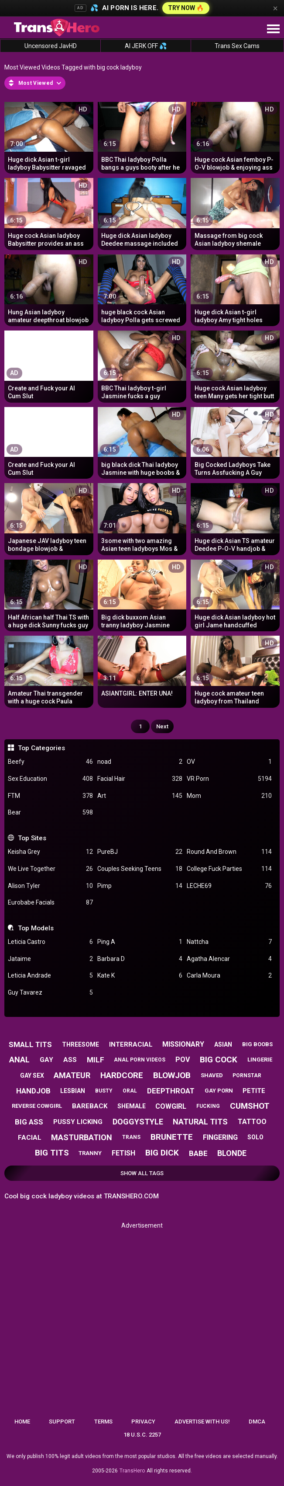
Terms (103, 1421)
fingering (220, 1137)
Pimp (139, 886)
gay (46, 1060)
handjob (33, 1090)
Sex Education (50, 779)
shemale (131, 1106)
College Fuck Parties (229, 869)
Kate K (139, 975)
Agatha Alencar (229, 959)
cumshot (250, 1106)
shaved (212, 1075)
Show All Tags (142, 1173)
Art (139, 796)
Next (162, 726)
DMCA (257, 1421)
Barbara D (139, 959)
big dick (162, 1153)
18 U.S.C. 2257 (142, 1434)
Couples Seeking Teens (139, 869)
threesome (80, 1044)
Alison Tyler (50, 886)
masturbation (81, 1137)
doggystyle (138, 1121)
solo (255, 1137)
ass (70, 1060)
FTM (50, 796)
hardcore (121, 1075)
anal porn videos (139, 1060)
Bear (50, 812)
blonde (231, 1153)
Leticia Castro (50, 942)
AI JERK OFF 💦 (146, 45)
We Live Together (50, 869)
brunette (172, 1137)
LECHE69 (229, 886)
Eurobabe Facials (50, 902)
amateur (72, 1075)
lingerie (259, 1059)
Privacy (143, 1421)
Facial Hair (139, 779)
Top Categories (41, 748)
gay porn (219, 1090)
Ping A (139, 942)
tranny (90, 1153)
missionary (183, 1044)
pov (182, 1059)
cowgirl (170, 1106)
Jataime (50, 959)
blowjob (172, 1075)
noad (139, 762)
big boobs (257, 1044)
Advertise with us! (202, 1421)
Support (62, 1421)
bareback (89, 1106)
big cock (218, 1059)
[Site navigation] (273, 29)
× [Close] (275, 8)
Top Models (36, 928)
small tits (30, 1044)
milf (95, 1059)
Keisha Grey (50, 852)
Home (22, 1421)
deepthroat (171, 1090)
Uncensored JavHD (50, 45)
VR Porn (229, 779)
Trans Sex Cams (237, 45)
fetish (123, 1153)
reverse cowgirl (37, 1106)
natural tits (200, 1121)
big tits (52, 1153)
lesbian (72, 1090)
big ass (29, 1121)
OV (229, 762)
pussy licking (78, 1122)
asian (223, 1044)
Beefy (50, 762)
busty (104, 1091)
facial (29, 1137)
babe (198, 1153)
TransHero (132, 1471)
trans (131, 1137)
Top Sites (32, 838)
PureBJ (139, 852)
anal (19, 1059)
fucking (208, 1106)
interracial (131, 1044)
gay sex (32, 1075)
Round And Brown (229, 852)
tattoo (252, 1121)
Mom (229, 796)
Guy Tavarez (50, 992)
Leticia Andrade (50, 975)
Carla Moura (229, 975)
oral (130, 1091)
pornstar (247, 1075)
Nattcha (229, 942)
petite (254, 1091)
